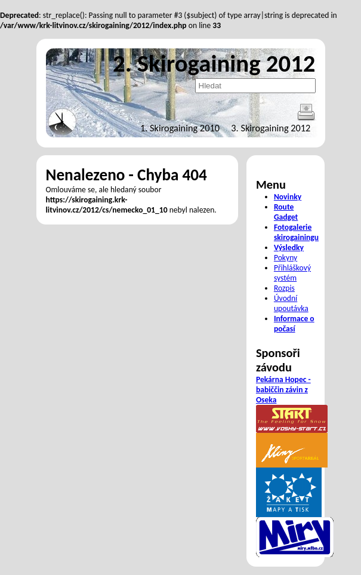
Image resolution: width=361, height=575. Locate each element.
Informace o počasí (294, 323)
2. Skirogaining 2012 (214, 63)
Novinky (287, 197)
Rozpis (284, 288)
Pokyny (285, 258)
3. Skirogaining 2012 (270, 128)
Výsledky (289, 247)
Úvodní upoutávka (291, 303)
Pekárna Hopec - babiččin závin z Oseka (283, 389)
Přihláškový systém (292, 273)
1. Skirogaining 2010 (180, 128)
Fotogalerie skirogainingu (296, 232)
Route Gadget (286, 212)
